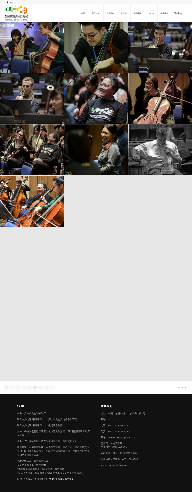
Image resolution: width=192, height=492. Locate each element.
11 (18, 387)
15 (41, 387)
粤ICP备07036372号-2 (61, 478)
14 (35, 387)
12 (23, 387)
